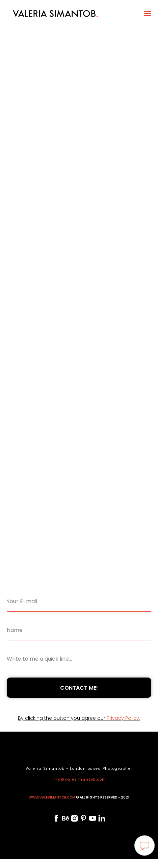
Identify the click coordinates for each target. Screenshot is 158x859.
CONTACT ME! (79, 688)
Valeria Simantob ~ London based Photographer (79, 768)
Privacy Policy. (123, 718)
